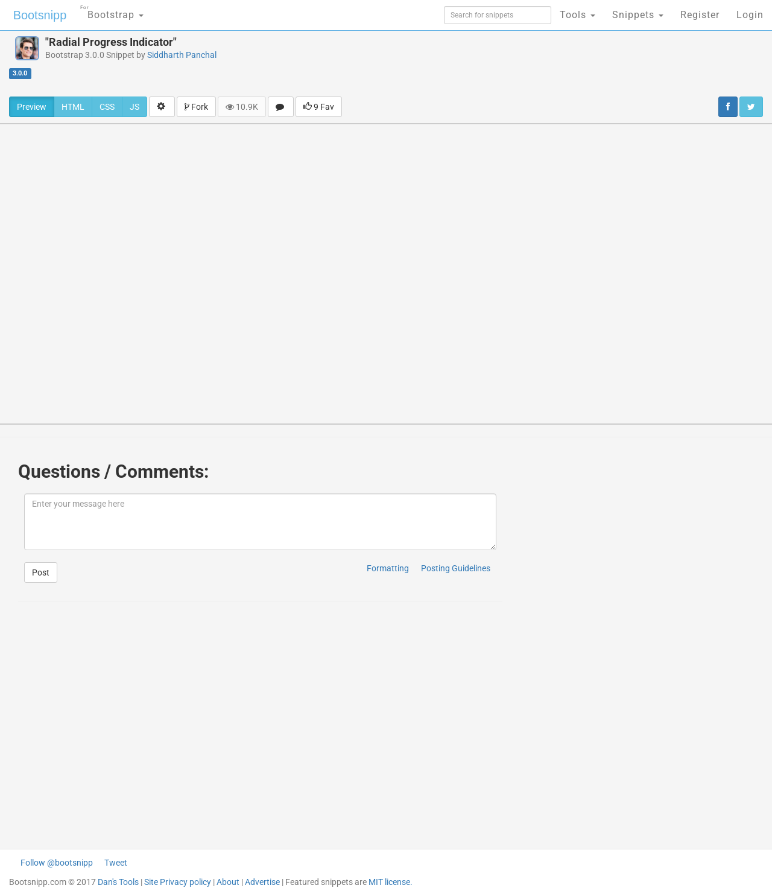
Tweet (115, 862)
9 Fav (318, 107)
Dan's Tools (118, 882)
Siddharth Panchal (182, 55)
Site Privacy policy (177, 882)
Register (700, 15)
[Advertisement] (486, 63)
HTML (73, 107)
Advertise (262, 882)
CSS (107, 107)
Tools (577, 15)
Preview (31, 107)
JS (134, 107)
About (228, 882)
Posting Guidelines (455, 568)
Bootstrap (112, 11)
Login (750, 15)
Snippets (637, 15)
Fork (196, 107)
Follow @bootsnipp (57, 862)
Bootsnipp (39, 15)
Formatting (388, 568)
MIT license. (391, 882)
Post (40, 572)
